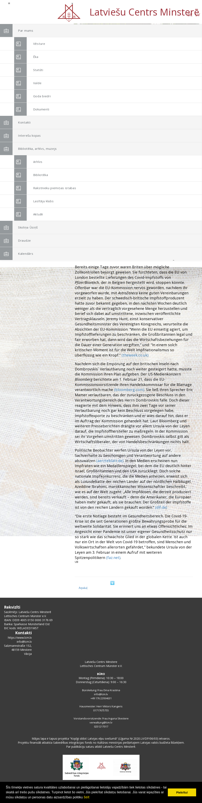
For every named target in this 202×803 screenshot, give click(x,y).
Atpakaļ (82, 587)
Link (182, 179)
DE (33, 14)
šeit (86, 797)
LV (41, 14)
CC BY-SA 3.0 (172, 179)
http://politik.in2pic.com (151, 179)
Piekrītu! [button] (182, 792)
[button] (187, 50)
